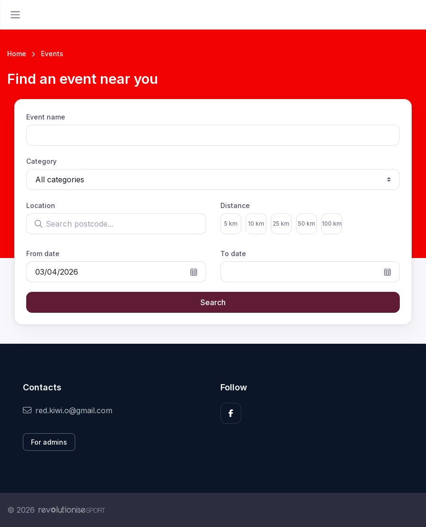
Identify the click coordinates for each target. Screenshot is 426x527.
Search (213, 302)
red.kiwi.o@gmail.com (67, 410)
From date (42, 253)
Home (16, 54)
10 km (256, 223)
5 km (231, 223)
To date (233, 253)
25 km (281, 223)
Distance (235, 205)
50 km (306, 223)
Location (40, 205)
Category (41, 161)
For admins (49, 442)
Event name (45, 117)
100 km (332, 223)
